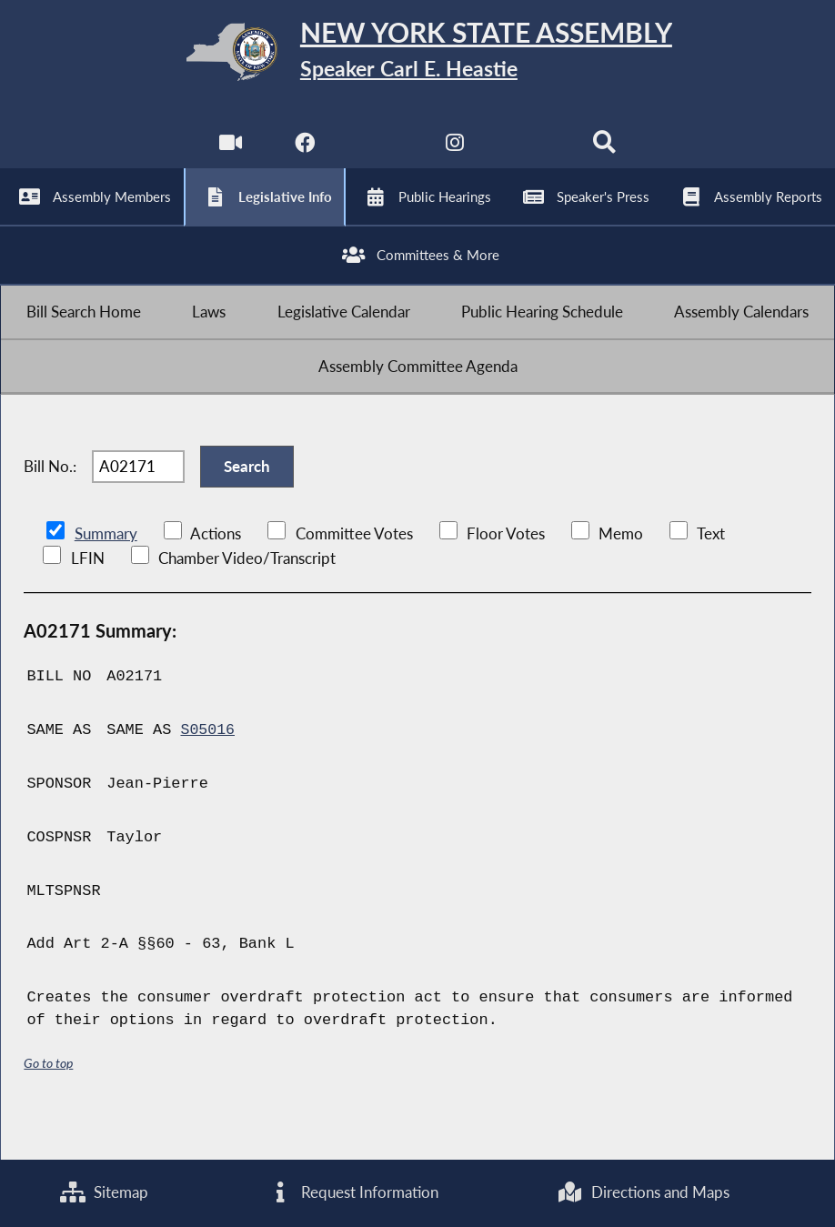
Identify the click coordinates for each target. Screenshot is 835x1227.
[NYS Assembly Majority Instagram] (455, 155)
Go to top (48, 1101)
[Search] (606, 155)
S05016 (208, 769)
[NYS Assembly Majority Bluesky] (530, 155)
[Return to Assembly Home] (417, 56)
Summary (106, 572)
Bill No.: (50, 499)
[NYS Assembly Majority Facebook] (304, 155)
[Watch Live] (228, 155)
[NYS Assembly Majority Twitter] (379, 155)
